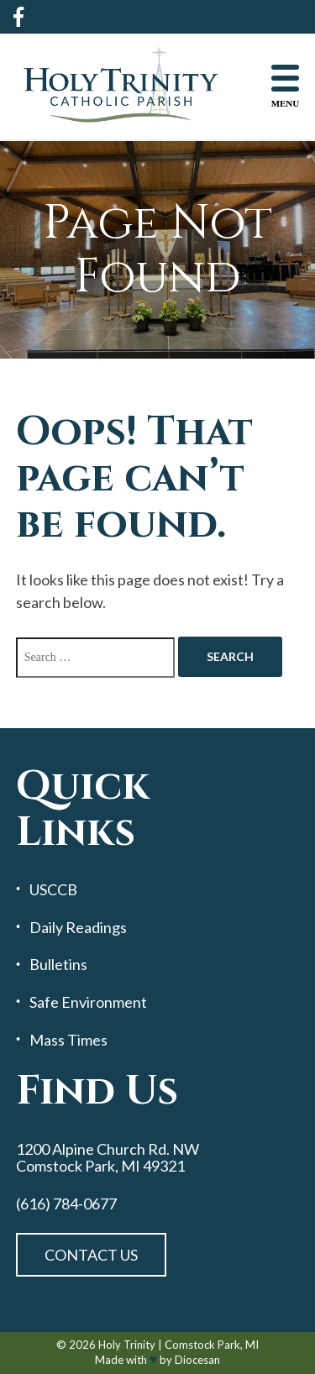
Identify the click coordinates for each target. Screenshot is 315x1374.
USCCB (53, 890)
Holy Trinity (126, 1344)
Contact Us (91, 1255)
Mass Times (68, 1040)
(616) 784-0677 (66, 1204)
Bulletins (58, 964)
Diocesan (197, 1359)
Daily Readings (78, 927)
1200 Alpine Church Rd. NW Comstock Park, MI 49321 (107, 1158)
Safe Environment (88, 1002)
